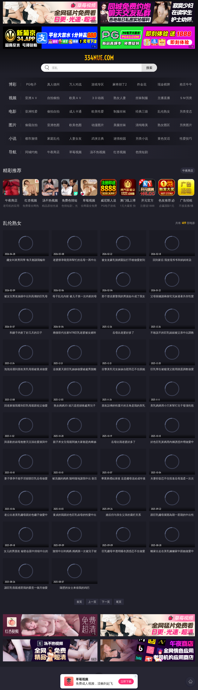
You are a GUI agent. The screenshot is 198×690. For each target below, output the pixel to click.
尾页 (118, 602)
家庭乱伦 (53, 138)
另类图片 (186, 125)
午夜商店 (53, 152)
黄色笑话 (164, 138)
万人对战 (75, 84)
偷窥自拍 (31, 125)
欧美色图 (75, 125)
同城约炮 (31, 152)
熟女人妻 (120, 98)
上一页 (92, 602)
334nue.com (99, 58)
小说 (12, 138)
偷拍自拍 (53, 111)
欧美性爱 (97, 111)
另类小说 (142, 138)
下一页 (106, 602)
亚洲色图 (53, 125)
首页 (79, 602)
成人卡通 (75, 111)
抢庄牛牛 (186, 84)
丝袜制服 (142, 98)
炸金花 (141, 84)
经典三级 (142, 111)
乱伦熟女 (164, 111)
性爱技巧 (186, 138)
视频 (12, 97)
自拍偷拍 (53, 98)
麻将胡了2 (120, 84)
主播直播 (164, 98)
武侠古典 (97, 138)
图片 (12, 124)
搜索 (149, 68)
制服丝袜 (120, 111)
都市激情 (31, 138)
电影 (12, 111)
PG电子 (31, 84)
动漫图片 (97, 125)
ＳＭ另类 (186, 98)
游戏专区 (97, 84)
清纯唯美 (142, 125)
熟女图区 (164, 125)
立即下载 (126, 681)
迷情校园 (120, 138)
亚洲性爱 (31, 111)
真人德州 (53, 84)
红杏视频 (120, 152)
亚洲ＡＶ (31, 98)
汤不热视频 (97, 152)
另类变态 (186, 111)
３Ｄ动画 (97, 98)
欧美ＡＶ (75, 98)
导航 (12, 152)
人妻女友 (75, 138)
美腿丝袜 (120, 125)
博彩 (12, 84)
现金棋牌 (164, 84)
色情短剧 (142, 152)
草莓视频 (75, 152)
